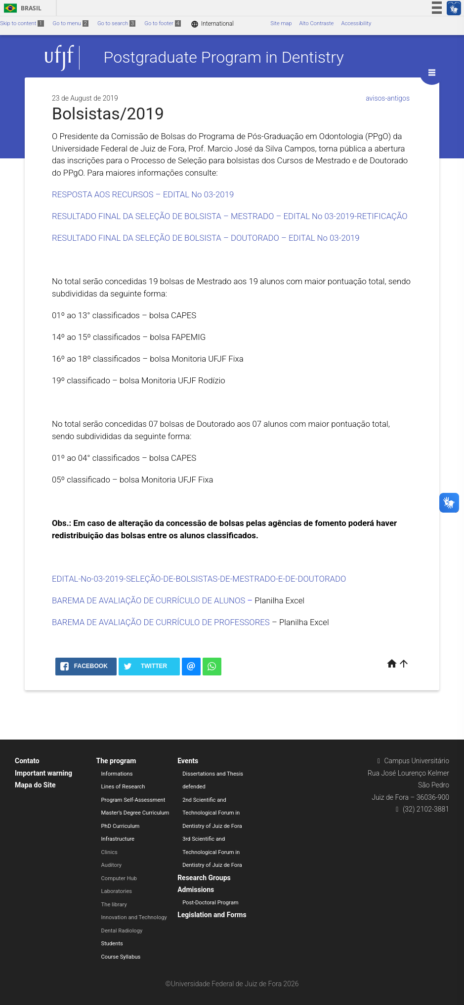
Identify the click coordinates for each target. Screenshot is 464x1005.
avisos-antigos (388, 98)
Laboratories (116, 891)
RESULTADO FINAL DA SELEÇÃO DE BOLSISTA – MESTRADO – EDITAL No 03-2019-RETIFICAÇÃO (230, 216)
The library (114, 904)
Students (112, 943)
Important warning (43, 773)
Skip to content (22, 23)
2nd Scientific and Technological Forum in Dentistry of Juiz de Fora (212, 813)
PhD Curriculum (120, 826)
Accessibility (356, 23)
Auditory (111, 865)
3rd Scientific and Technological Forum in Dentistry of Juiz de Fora (212, 852)
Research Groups (204, 878)
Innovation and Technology (134, 917)
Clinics (109, 852)
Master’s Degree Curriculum (135, 813)
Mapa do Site (35, 785)
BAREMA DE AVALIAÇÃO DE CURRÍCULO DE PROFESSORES (161, 622)
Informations (117, 774)
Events (187, 761)
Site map (281, 23)
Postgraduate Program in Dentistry (224, 57)
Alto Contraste (316, 23)
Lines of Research (123, 786)
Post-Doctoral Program (210, 902)
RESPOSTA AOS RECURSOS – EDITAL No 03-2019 (143, 194)
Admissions (195, 889)
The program (116, 761)
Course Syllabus (121, 957)
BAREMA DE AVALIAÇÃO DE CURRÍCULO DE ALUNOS (148, 600)
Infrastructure (117, 839)
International (212, 24)
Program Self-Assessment (133, 800)
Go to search (116, 23)
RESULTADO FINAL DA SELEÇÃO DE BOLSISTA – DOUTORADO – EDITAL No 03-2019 (206, 238)
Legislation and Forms (212, 915)
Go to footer (162, 23)
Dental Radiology (122, 931)
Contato (27, 761)
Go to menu (70, 23)
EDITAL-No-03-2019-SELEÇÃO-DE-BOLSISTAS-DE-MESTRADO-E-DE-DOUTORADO (199, 579)
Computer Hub (119, 878)
